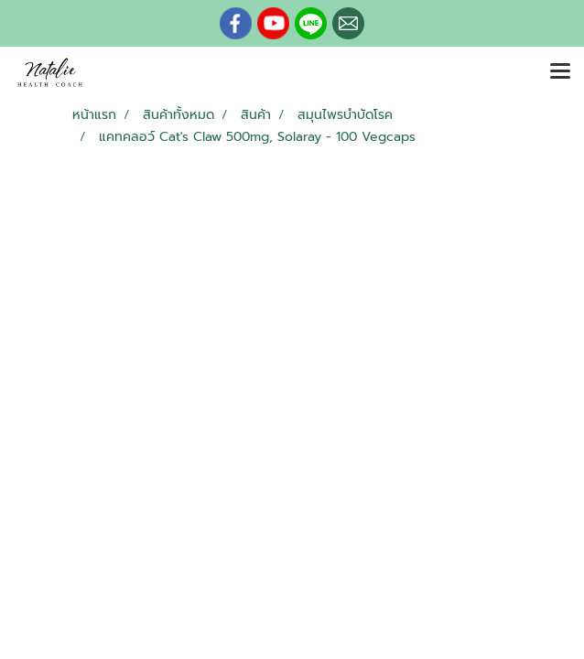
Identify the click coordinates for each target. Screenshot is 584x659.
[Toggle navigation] (560, 72)
